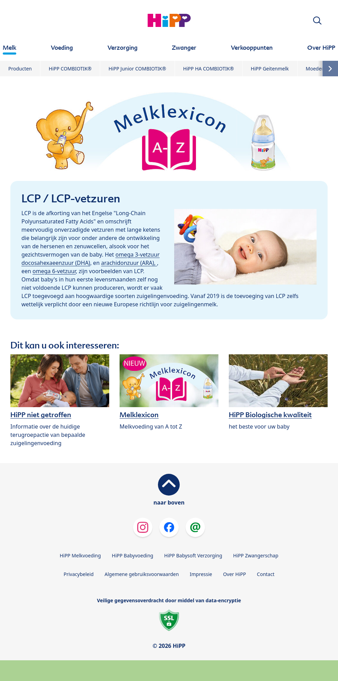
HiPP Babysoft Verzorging (193, 555)
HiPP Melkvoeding (80, 555)
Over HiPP (234, 574)
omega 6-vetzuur (54, 271)
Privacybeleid (79, 574)
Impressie (201, 574)
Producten (20, 68)
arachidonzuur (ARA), (129, 263)
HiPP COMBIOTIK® (70, 68)
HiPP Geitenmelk (270, 68)
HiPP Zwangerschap (255, 555)
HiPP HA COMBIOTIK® (208, 68)
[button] (317, 20)
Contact (265, 574)
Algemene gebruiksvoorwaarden (142, 574)
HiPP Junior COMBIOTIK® (137, 68)
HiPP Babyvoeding (132, 555)
